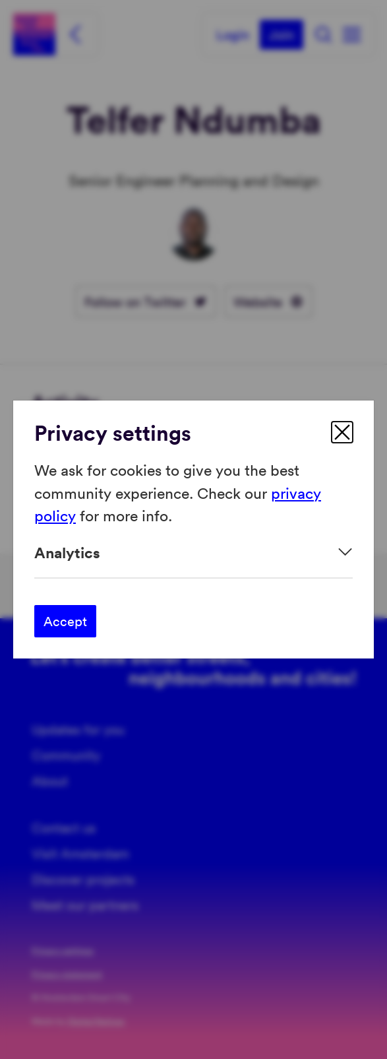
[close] (342, 432)
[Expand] (193, 552)
